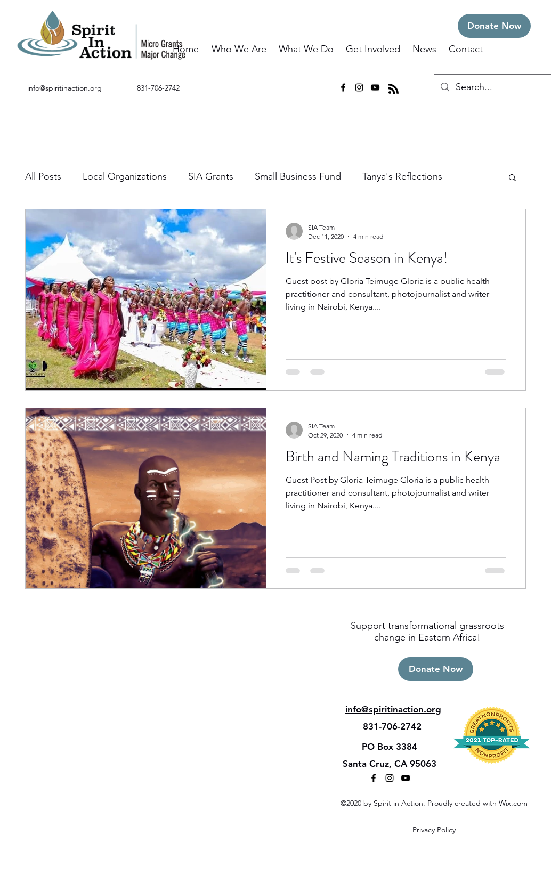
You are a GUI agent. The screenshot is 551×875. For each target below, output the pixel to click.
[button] (239, 49)
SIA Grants (210, 176)
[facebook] (343, 87)
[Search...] (493, 87)
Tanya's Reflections (402, 176)
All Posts (43, 176)
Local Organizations (125, 176)
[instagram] (359, 87)
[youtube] (375, 87)
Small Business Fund (298, 176)
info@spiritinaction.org (64, 88)
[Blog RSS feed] (393, 89)
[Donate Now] (494, 26)
